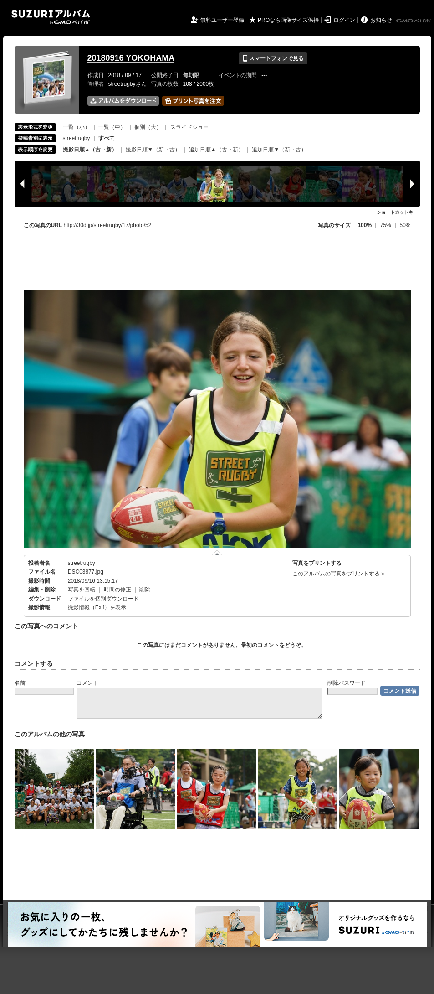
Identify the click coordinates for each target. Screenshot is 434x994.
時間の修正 (117, 589)
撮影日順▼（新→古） (153, 149)
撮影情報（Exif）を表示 (97, 607)
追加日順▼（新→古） (279, 149)
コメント (87, 683)
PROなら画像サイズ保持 (288, 20)
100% (364, 225)
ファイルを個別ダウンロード (103, 598)
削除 (144, 589)
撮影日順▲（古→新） (90, 149)
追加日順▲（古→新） (216, 149)
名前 (20, 683)
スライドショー (189, 127)
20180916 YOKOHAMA (131, 57)
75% (386, 225)
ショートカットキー (397, 212)
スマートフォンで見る (273, 58)
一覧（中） (112, 127)
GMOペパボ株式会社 (414, 21)
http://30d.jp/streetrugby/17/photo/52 (108, 225)
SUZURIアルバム (50, 17)
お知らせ (381, 20)
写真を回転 (81, 589)
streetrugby (76, 138)
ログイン (344, 20)
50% (404, 225)
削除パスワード (346, 683)
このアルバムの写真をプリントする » (338, 573)
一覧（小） (76, 127)
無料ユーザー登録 (222, 20)
